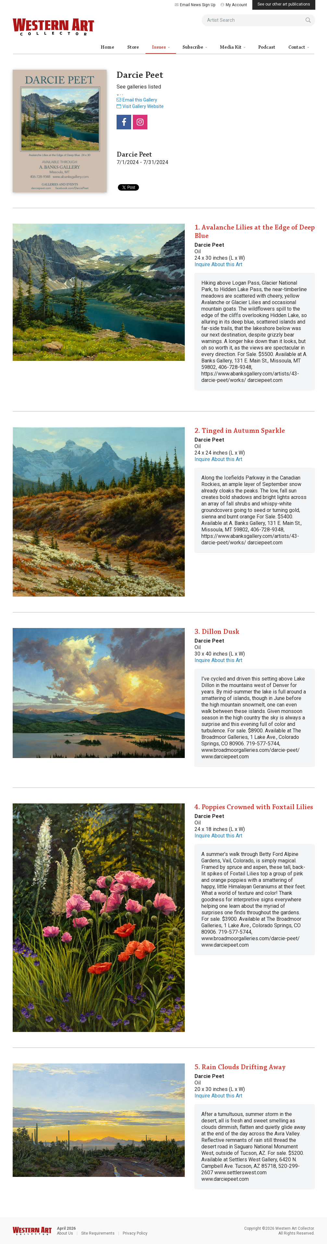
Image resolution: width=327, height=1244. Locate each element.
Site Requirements (98, 1233)
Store (133, 47)
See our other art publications (284, 4)
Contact (297, 47)
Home (107, 47)
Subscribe (193, 47)
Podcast (266, 47)
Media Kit (231, 47)
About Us (65, 1233)
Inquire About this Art (218, 264)
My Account (233, 5)
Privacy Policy (135, 1233)
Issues (159, 47)
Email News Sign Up (195, 5)
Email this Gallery (137, 99)
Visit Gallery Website (140, 106)
